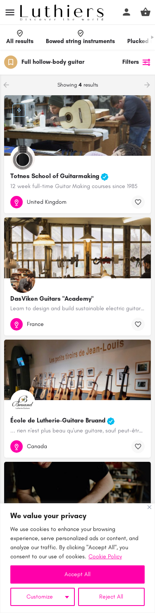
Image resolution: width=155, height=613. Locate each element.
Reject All (111, 596)
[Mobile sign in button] (126, 12)
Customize (39, 596)
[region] (77, 558)
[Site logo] (63, 12)
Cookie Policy (105, 556)
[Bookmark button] (138, 202)
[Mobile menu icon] (10, 12)
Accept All (77, 574)
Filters (136, 62)
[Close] (149, 507)
